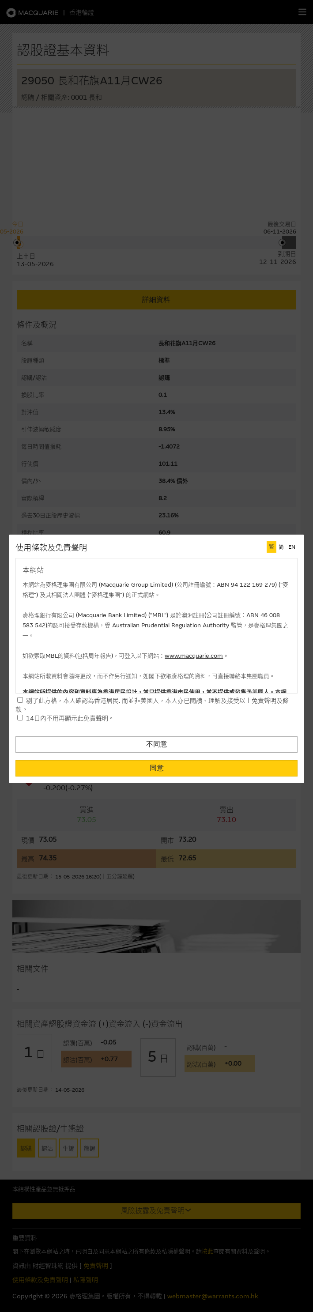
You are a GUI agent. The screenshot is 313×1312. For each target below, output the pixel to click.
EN (291, 546)
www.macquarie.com (194, 656)
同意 (157, 768)
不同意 (156, 744)
